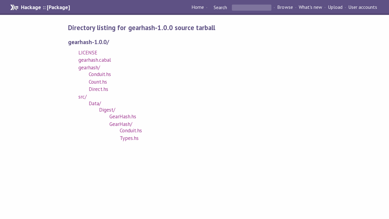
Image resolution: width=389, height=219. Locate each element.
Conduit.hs (100, 74)
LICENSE (87, 52)
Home (197, 7)
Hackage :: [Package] (45, 7)
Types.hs (129, 138)
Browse (285, 7)
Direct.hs (98, 89)
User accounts (362, 7)
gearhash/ (89, 67)
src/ (82, 96)
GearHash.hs (122, 116)
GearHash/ (120, 124)
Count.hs (98, 81)
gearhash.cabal (94, 60)
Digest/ (107, 109)
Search (220, 7)
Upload (335, 7)
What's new (310, 7)
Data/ (95, 103)
